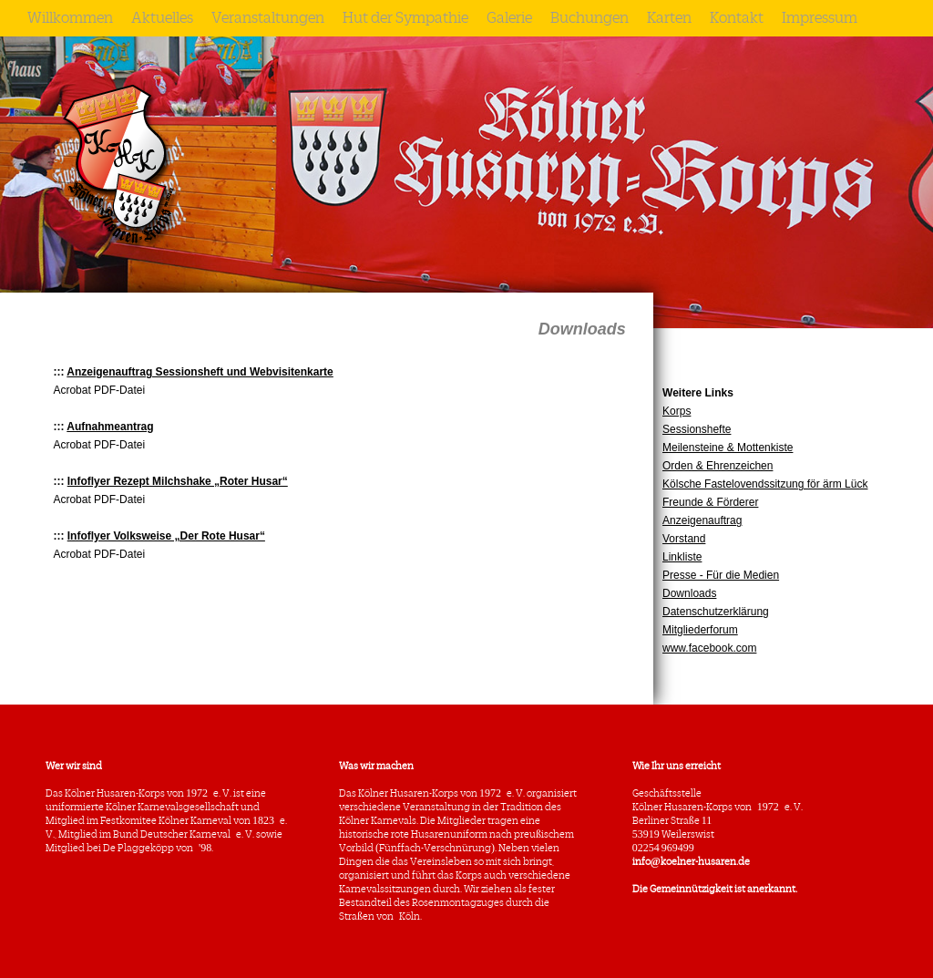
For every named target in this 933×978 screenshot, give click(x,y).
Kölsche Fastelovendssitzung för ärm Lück (764, 484)
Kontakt (737, 18)
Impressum (819, 18)
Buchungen (589, 18)
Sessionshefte (696, 429)
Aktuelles (162, 18)
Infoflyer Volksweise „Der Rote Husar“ (166, 536)
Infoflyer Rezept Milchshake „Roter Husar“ (177, 481)
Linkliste (682, 557)
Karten (669, 18)
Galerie (509, 18)
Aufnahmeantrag (110, 426)
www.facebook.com (709, 648)
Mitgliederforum (700, 629)
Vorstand (683, 538)
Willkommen (70, 18)
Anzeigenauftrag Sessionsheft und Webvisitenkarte (200, 371)
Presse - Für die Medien (720, 575)
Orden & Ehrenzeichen (717, 465)
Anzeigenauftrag (702, 520)
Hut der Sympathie (405, 18)
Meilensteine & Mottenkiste (727, 447)
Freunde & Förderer (710, 502)
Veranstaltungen (267, 18)
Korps (676, 411)
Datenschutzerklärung (715, 611)
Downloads (689, 593)
